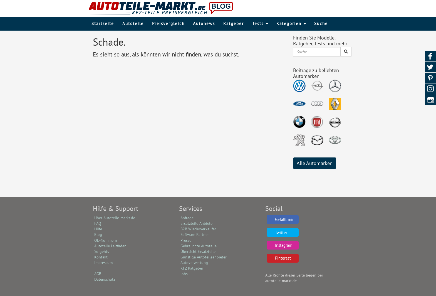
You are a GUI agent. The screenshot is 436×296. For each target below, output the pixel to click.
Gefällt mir (284, 219)
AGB (97, 273)
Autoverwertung (194, 262)
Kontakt (101, 257)
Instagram (283, 245)
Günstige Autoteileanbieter (203, 257)
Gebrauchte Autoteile (198, 245)
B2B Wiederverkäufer (198, 228)
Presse (185, 240)
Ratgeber (233, 23)
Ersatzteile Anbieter (197, 223)
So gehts (101, 251)
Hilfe (98, 228)
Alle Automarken (315, 163)
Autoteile (133, 23)
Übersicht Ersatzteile (197, 251)
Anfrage (187, 217)
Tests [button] (260, 23)
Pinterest (283, 258)
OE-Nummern (105, 240)
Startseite (102, 23)
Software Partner (194, 234)
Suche (321, 23)
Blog (98, 234)
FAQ (97, 223)
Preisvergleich (168, 23)
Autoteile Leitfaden (110, 245)
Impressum (103, 262)
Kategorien (291, 23)
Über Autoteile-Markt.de (114, 217)
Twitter (281, 232)
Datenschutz (104, 279)
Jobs (184, 273)
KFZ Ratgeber (191, 268)
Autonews (204, 23)
